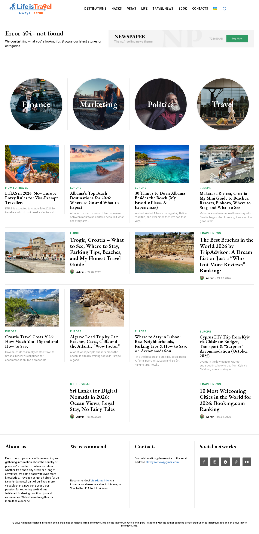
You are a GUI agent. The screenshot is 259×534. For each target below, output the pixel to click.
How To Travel (16, 190)
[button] (224, 8)
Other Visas (80, 386)
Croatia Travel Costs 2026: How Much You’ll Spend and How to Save (31, 344)
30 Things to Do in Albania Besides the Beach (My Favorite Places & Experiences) (160, 203)
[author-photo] (73, 274)
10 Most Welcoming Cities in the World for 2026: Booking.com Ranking (226, 402)
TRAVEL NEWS (210, 235)
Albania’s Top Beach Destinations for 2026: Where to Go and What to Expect (94, 203)
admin (80, 274)
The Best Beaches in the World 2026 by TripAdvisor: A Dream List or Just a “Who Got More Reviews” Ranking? (226, 258)
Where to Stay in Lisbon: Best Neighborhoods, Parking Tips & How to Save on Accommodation (161, 346)
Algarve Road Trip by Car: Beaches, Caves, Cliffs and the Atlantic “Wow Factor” (95, 344)
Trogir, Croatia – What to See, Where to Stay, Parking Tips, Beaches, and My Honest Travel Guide (97, 254)
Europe (75, 190)
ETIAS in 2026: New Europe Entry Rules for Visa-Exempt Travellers (31, 200)
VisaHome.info (100, 483)
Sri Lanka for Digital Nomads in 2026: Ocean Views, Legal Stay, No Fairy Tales (93, 402)
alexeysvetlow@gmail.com (162, 464)
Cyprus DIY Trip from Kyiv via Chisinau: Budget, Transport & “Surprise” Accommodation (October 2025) (225, 349)
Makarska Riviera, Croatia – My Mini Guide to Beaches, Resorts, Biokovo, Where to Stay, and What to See (225, 203)
